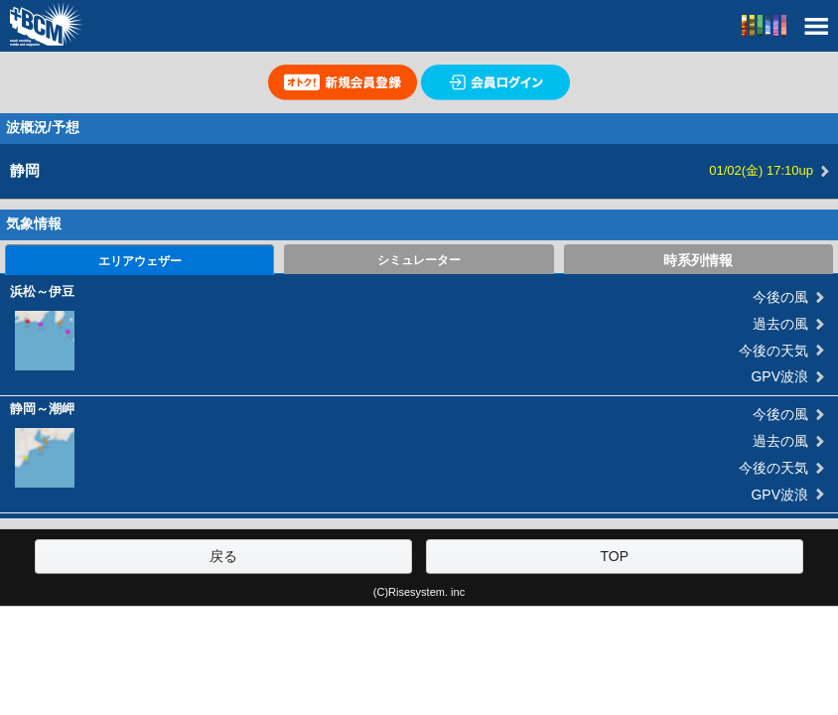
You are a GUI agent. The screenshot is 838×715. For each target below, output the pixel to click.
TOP (615, 556)
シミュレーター (419, 260)
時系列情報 (698, 260)
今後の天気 (773, 350)
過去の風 (780, 324)
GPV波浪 (779, 376)
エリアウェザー (140, 261)
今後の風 (780, 297)
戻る (223, 556)
